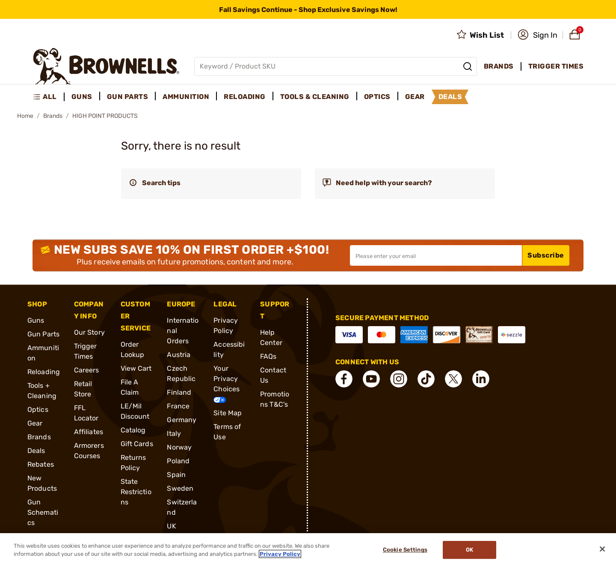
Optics (37, 409)
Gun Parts (43, 334)
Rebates (40, 464)
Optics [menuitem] (377, 97)
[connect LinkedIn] (480, 378)
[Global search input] (335, 66)
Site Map (227, 413)
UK (171, 526)
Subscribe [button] (545, 255)
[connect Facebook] (343, 378)
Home (25, 116)
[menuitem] (49, 97)
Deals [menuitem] (450, 97)
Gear (34, 423)
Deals (36, 451)
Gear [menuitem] (415, 97)
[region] (308, 550)
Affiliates (88, 432)
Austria (178, 355)
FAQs (268, 356)
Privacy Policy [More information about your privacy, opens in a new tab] (280, 554)
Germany (181, 420)
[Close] (602, 549)
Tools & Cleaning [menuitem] (314, 97)
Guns (35, 320)
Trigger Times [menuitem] (556, 66)
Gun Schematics (42, 512)
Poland (178, 461)
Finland (179, 392)
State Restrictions (136, 491)
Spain (176, 475)
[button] (537, 35)
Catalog (133, 430)
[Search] (468, 66)
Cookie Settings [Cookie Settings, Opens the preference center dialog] (405, 550)
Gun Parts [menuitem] (127, 97)
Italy (174, 433)
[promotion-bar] (308, 9)
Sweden (180, 488)
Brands (52, 116)
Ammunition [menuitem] (186, 97)
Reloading (43, 372)
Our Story (89, 332)
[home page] (106, 66)
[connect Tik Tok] (426, 378)
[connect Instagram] (398, 378)
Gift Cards (137, 444)
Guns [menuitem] (81, 97)
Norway (179, 447)
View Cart (136, 368)
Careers (86, 370)
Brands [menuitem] (499, 66)
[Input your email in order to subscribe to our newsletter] (436, 255)
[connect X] (453, 378)
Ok (469, 550)
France (178, 406)
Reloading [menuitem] (245, 97)
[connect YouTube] (371, 378)
